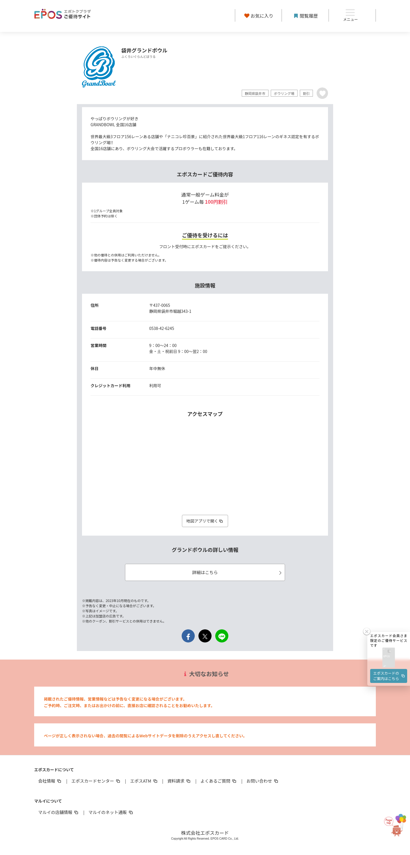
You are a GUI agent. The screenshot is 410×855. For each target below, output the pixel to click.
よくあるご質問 (218, 781)
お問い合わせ (263, 781)
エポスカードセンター (96, 781)
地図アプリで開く (205, 521)
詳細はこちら (237, 572)
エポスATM (144, 781)
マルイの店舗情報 (58, 812)
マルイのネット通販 (111, 812)
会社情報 (50, 781)
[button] (388, 656)
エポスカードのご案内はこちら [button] (389, 674)
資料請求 (179, 781)
